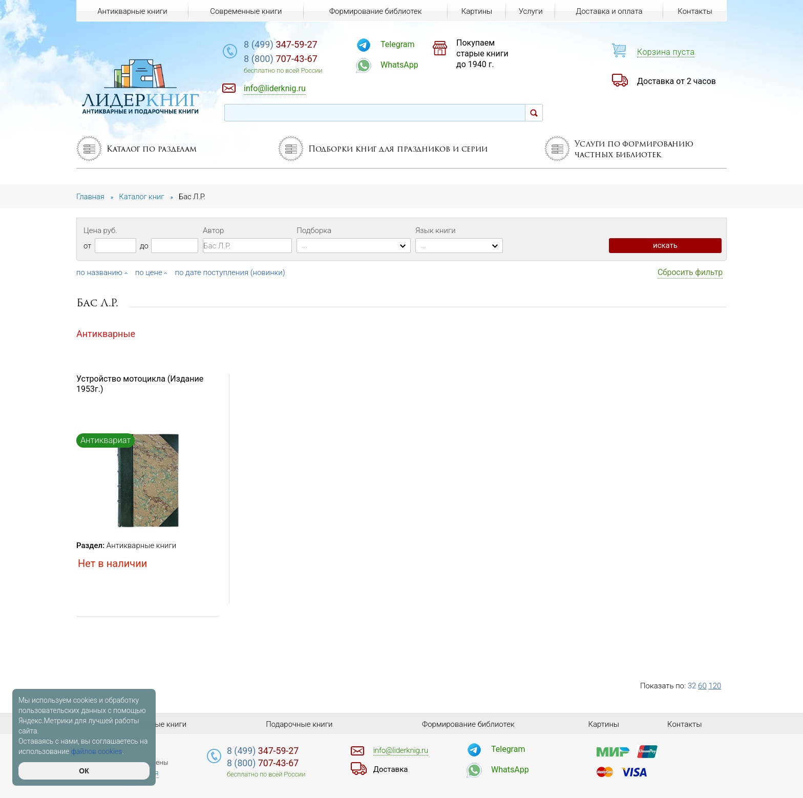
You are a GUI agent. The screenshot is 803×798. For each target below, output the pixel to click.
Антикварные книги (141, 545)
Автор (213, 230)
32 (692, 685)
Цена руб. (100, 230)
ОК (84, 771)
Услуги (531, 11)
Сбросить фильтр (690, 272)
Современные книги (246, 11)
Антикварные (105, 333)
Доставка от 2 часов (676, 81)
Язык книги (435, 230)
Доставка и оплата (609, 11)
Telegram (397, 44)
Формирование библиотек (375, 11)
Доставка (390, 769)
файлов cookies (96, 751)
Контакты (695, 11)
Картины (477, 11)
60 (702, 685)
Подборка (314, 230)
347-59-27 (281, 44)
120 (714, 685)
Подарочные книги (299, 724)
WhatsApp (399, 65)
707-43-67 (281, 58)
